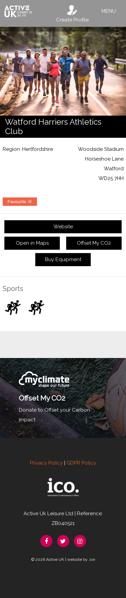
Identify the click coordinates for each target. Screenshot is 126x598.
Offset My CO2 (94, 243)
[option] (63, 71)
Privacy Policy (46, 463)
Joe (92, 559)
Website (63, 227)
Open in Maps (32, 243)
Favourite (20, 201)
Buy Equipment (63, 259)
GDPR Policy (81, 463)
